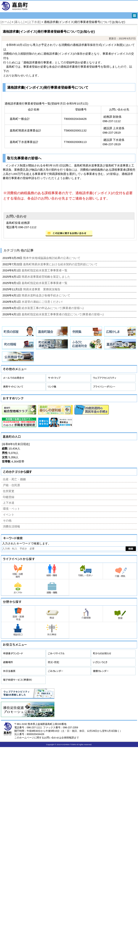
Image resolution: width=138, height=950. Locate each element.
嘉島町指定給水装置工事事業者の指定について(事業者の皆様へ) (63, 314)
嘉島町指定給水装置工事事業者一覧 (45, 270)
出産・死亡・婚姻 (14, 479)
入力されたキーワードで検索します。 (26, 543)
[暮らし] (19, 22)
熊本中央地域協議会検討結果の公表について (52, 258)
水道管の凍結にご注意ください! (42, 301)
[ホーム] (6, 22)
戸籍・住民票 (11, 485)
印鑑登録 (8, 497)
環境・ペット (11, 508)
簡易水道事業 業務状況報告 (42, 289)
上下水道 (8, 502)
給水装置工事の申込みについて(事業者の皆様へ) (53, 308)
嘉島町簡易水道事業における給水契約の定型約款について (60, 264)
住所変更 (8, 491)
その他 (7, 520)
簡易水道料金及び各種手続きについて (46, 295)
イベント (8, 514)
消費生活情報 (11, 526)
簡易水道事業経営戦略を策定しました (46, 276)
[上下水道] (34, 22)
